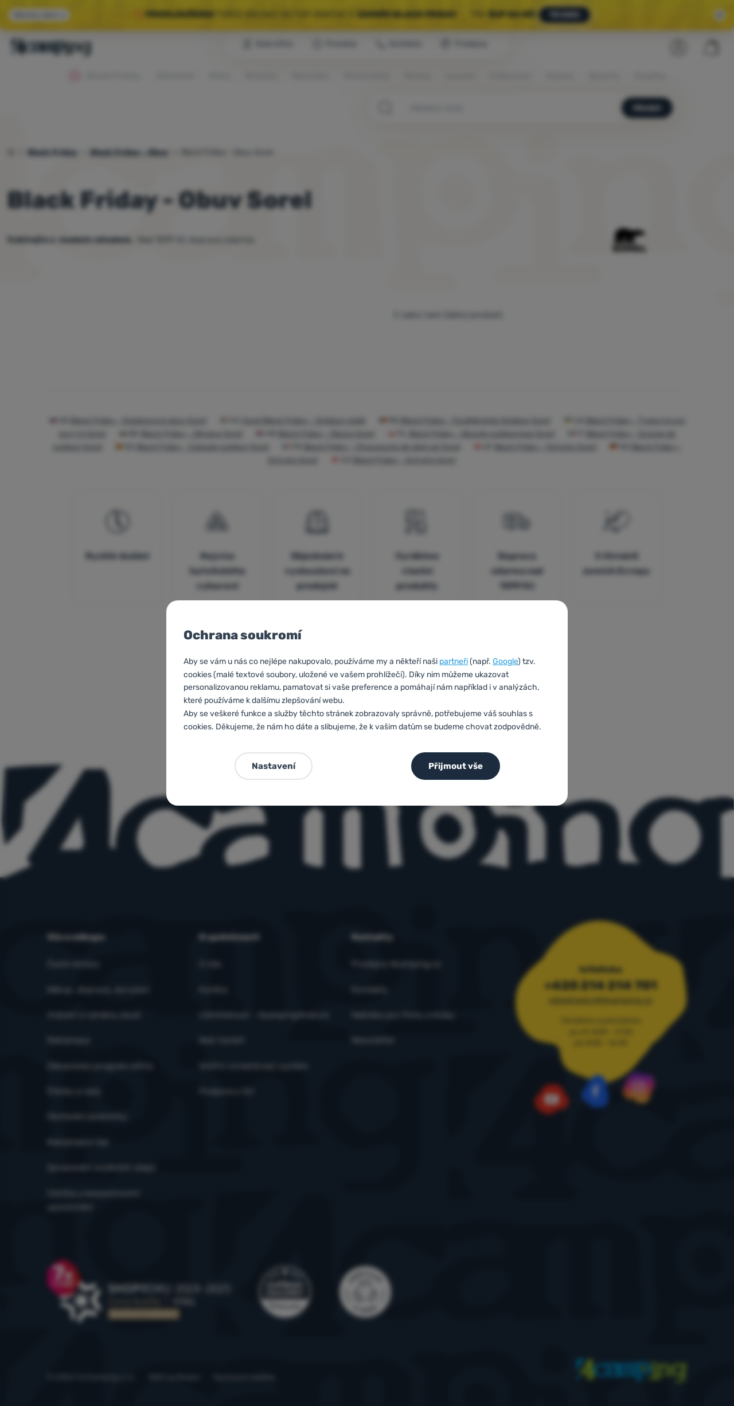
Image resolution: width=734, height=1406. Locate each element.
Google (505, 661)
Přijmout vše (455, 766)
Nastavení (273, 766)
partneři (453, 661)
